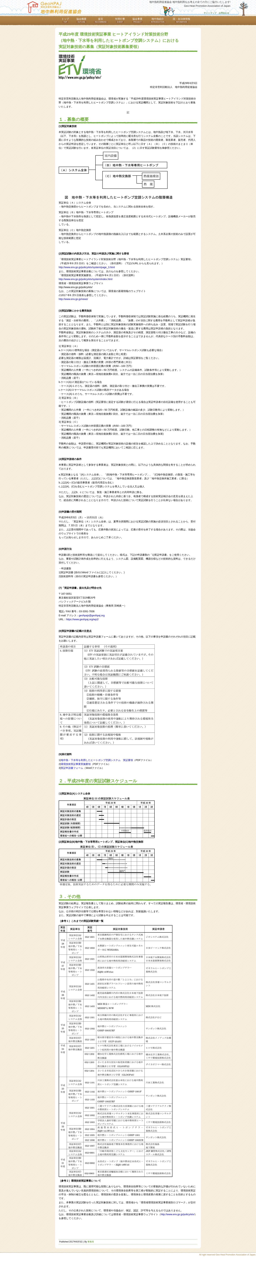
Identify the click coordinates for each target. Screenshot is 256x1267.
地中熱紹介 (157, 20)
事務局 (90, 1241)
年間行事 (120, 20)
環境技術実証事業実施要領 (76, 764)
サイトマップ (210, 13)
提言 (101, 20)
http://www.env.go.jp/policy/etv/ (177, 1214)
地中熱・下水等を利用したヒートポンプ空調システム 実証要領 (97, 760)
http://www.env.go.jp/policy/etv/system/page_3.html (87, 267)
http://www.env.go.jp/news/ (73, 299)
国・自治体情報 (181, 20)
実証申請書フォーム (72, 767)
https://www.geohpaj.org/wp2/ (82, 619)
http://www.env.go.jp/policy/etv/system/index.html (85, 279)
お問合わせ (224, 13)
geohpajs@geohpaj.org (92, 615)
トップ (65, 20)
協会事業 (137, 20)
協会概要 (81, 20)
